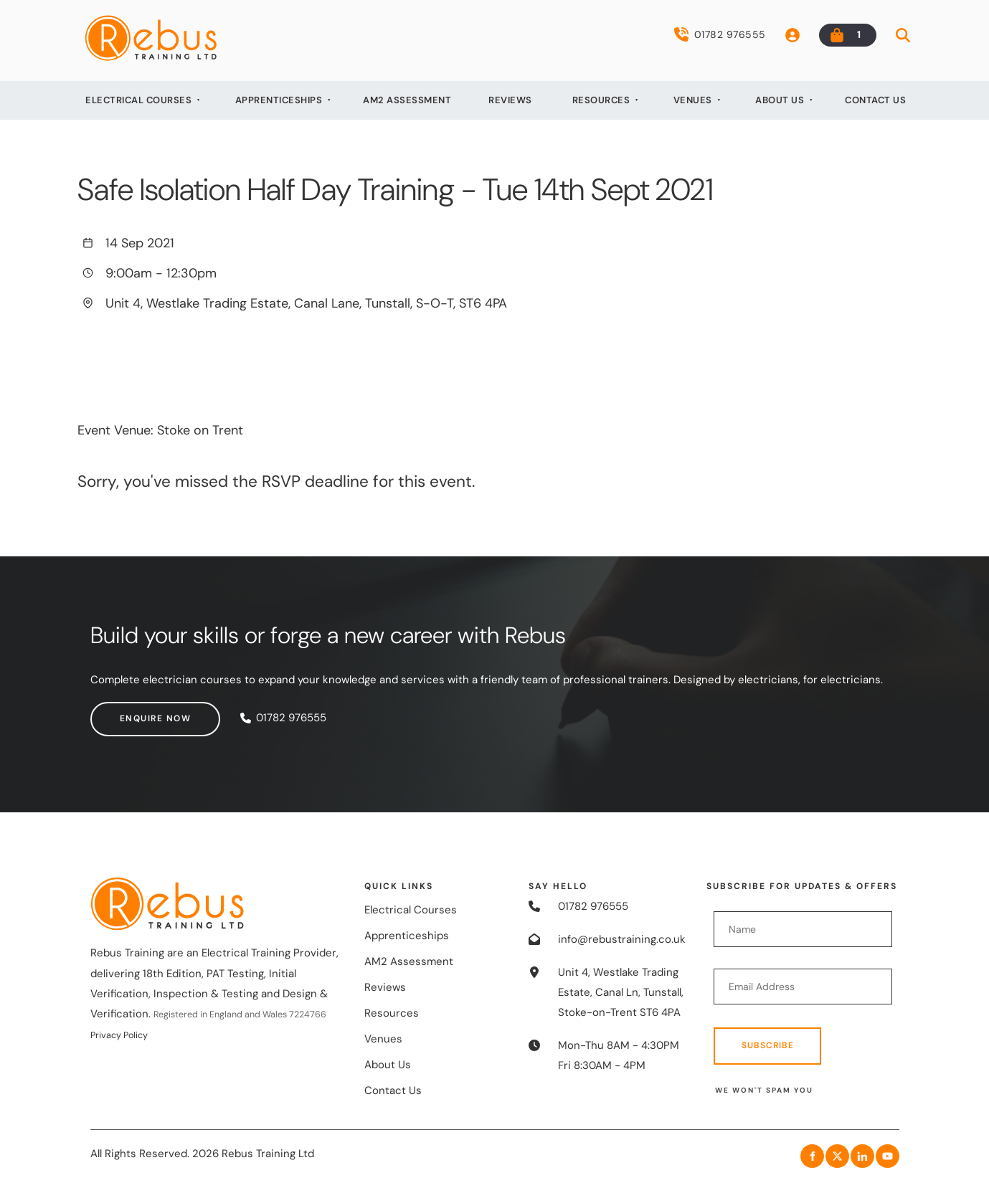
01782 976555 (720, 34)
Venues (692, 100)
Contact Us (875, 100)
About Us (779, 100)
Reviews (510, 100)
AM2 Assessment (407, 100)
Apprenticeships (279, 100)
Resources (601, 100)
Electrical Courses (138, 100)
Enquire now (126, 711)
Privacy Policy (119, 1035)
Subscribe (768, 1045)
